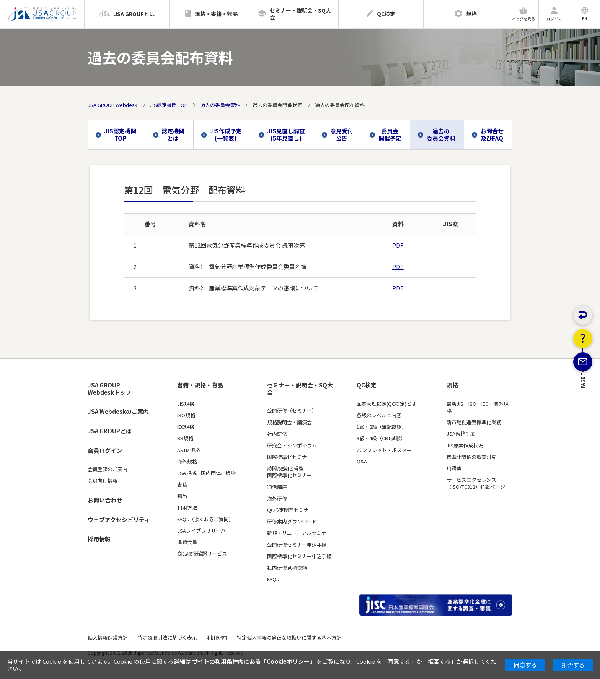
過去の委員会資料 (220, 105)
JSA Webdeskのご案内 (118, 411)
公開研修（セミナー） (292, 410)
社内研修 (277, 434)
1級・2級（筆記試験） (382, 426)
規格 (452, 385)
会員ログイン (105, 450)
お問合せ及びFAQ (492, 134)
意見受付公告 (341, 134)
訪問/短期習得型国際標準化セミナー (289, 472)
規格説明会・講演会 (289, 422)
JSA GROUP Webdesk (112, 105)
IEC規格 (185, 426)
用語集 (454, 468)
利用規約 (217, 637)
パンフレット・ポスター (384, 450)
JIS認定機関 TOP (169, 105)
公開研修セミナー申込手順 (297, 544)
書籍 (182, 484)
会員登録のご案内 (107, 469)
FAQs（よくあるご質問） (205, 519)
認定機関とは (172, 134)
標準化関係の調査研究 (471, 457)
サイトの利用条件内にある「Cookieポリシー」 (253, 661)
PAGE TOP (583, 419)
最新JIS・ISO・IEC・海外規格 (477, 407)
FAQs (273, 579)
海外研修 (277, 498)
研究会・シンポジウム (292, 445)
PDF (398, 245)
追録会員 (187, 542)
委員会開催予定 (389, 134)
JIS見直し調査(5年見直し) (286, 134)
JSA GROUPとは (110, 431)
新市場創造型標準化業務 (474, 422)
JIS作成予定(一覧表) (226, 134)
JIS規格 (185, 403)
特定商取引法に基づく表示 (167, 637)
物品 (182, 496)
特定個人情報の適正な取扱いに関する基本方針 (289, 637)
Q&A (362, 461)
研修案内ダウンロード (292, 521)
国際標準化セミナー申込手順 (299, 556)
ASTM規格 (188, 450)
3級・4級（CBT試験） (381, 438)
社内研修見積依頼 (287, 567)
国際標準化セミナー (289, 457)
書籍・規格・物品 (200, 385)
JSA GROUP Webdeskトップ (109, 389)
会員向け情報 (102, 480)
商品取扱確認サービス (202, 553)
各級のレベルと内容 (379, 415)
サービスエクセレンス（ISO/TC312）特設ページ (476, 483)
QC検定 (367, 385)
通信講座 (277, 487)
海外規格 (187, 461)
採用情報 (99, 539)
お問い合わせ (105, 500)
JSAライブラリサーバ (201, 530)
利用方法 (187, 507)
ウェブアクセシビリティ (119, 519)
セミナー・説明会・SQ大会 (300, 389)
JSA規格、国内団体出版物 (206, 473)
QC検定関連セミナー (290, 510)
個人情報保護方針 (107, 637)
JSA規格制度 (461, 433)
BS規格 (185, 438)
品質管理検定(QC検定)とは (386, 403)
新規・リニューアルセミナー (299, 533)
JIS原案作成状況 (465, 445)
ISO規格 (186, 415)
